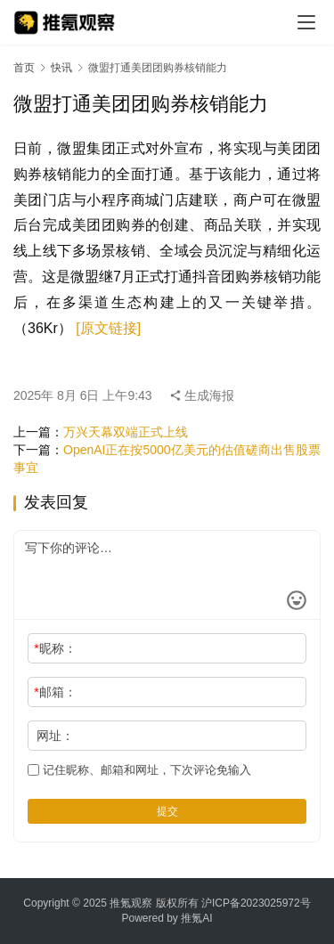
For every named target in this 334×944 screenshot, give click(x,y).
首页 (24, 67)
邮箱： (55, 692)
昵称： (55, 648)
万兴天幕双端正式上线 (125, 432)
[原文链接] (108, 328)
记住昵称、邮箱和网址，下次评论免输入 (139, 770)
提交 (167, 811)
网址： (55, 735)
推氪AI (196, 918)
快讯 (61, 67)
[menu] (306, 22)
